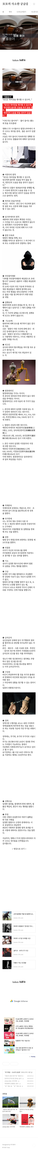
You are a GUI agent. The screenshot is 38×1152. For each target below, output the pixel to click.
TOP (34, 1145)
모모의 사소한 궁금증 (15, 4)
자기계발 (7, 1072)
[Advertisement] (19, 482)
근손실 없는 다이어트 (11, 1081)
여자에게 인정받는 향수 (12, 1083)
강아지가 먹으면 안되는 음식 (13, 1078)
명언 (10, 11)
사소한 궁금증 (16, 1072)
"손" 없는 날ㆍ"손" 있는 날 (13, 1086)
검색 (29, 4)
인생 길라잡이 (21, 11)
